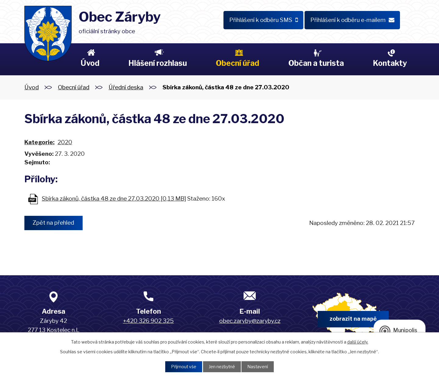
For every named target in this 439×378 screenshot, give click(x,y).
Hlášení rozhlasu (157, 63)
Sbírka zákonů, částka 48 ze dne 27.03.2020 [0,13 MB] (114, 198)
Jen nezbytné (222, 366)
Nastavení (258, 366)
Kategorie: (39, 142)
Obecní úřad (237, 63)
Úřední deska (126, 87)
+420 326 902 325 (148, 320)
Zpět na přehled (54, 222)
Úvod (89, 63)
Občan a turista (316, 63)
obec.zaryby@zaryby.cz (249, 320)
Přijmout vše (183, 366)
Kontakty (390, 63)
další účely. (357, 341)
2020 (65, 142)
